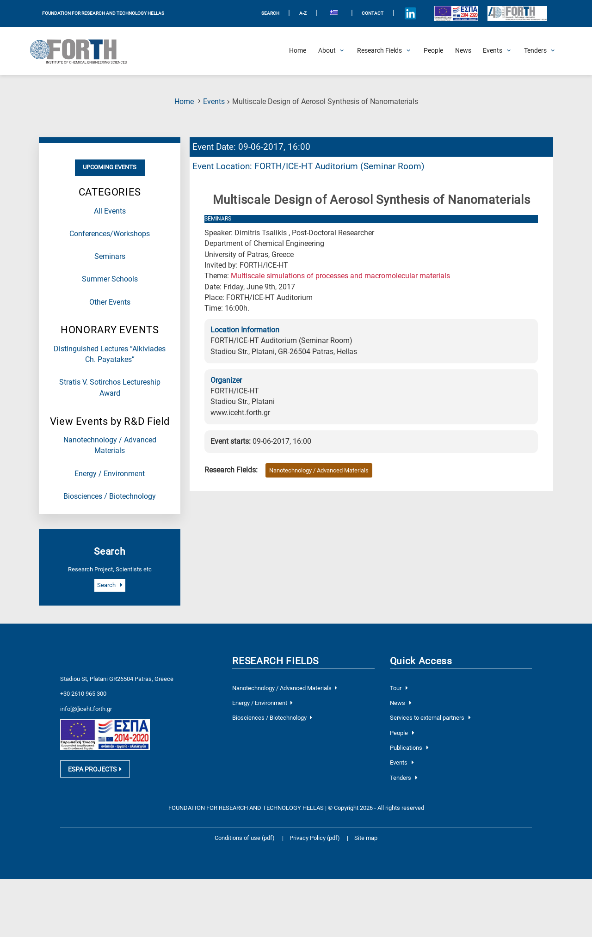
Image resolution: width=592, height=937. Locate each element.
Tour (399, 688)
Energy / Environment (109, 474)
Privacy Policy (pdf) (315, 837)
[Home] (297, 51)
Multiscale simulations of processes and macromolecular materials (340, 276)
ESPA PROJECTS (95, 770)
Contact (372, 13)
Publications (409, 747)
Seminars (109, 256)
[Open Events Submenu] (492, 51)
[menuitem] (334, 13)
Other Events (109, 302)
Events (214, 102)
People (402, 732)
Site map (365, 837)
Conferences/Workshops (109, 234)
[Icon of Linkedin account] (410, 13)
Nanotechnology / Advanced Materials (319, 470)
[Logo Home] (83, 51)
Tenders (404, 777)
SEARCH (270, 13)
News (401, 702)
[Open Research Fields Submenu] (379, 51)
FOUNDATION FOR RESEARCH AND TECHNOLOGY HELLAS (103, 13)
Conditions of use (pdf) (245, 837)
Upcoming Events (109, 167)
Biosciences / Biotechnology (109, 496)
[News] (463, 51)
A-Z (303, 13)
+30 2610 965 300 (83, 693)
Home (184, 102)
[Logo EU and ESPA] (456, 13)
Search (109, 585)
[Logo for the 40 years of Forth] (517, 13)
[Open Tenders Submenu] (535, 51)
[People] (433, 51)
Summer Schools (110, 279)
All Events (110, 211)
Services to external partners (430, 717)
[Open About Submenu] (327, 51)
